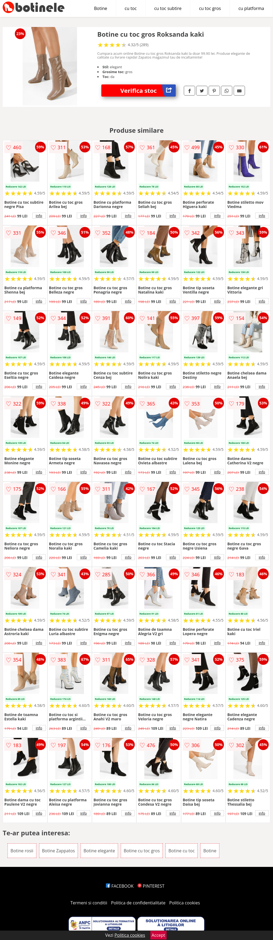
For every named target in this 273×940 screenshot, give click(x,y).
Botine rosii (22, 851)
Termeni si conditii (88, 903)
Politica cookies (184, 903)
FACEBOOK (120, 886)
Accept (158, 935)
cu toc (131, 8)
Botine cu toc (181, 851)
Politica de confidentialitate (138, 903)
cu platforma (251, 8)
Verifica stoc (148, 90)
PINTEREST (150, 886)
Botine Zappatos (58, 851)
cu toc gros (210, 8)
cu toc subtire (167, 8)
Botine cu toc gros (142, 851)
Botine (100, 8)
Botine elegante (99, 851)
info (39, 215)
